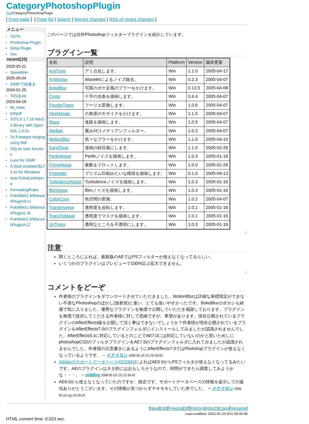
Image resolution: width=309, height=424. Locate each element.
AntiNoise (58, 79)
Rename (238, 408)
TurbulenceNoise (65, 181)
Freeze (175, 408)
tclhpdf (15, 113)
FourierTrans (61, 105)
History (197, 408)
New (154, 408)
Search (64, 19)
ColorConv (59, 199)
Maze (54, 122)
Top (9, 13)
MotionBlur (59, 139)
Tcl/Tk (15, 36)
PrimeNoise (60, 164)
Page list (45, 19)
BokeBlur (57, 87)
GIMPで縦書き (23, 84)
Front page (19, 19)
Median (56, 130)
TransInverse (61, 207)
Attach (211, 408)
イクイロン (117, 355)
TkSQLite (18, 96)
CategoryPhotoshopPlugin (63, 6)
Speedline (18, 72)
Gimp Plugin (20, 48)
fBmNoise (58, 190)
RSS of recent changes (131, 19)
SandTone (58, 147)
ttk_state (17, 107)
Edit (163, 408)
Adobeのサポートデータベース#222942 (97, 361)
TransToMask (62, 216)
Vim (13, 54)
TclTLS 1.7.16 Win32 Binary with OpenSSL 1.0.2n (27, 125)
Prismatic (58, 173)
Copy (224, 408)
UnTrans (57, 224)
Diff (186, 408)
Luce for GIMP (22, 160)
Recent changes (90, 19)
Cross (54, 96)
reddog (92, 374)
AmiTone (57, 71)
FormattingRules (24, 190)
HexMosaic (59, 113)
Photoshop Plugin (25, 42)
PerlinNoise (60, 156)
